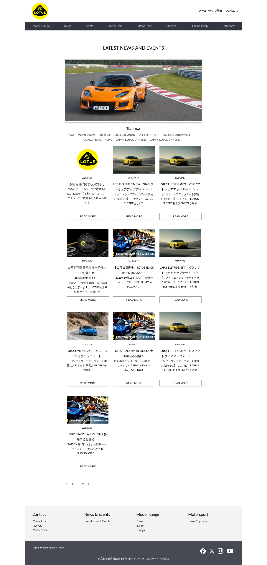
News (67, 25)
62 (82, 484)
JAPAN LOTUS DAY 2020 (131, 139)
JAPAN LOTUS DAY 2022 (165, 139)
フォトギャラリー (148, 134)
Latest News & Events (97, 521)
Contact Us (39, 521)
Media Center (41, 530)
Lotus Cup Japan (124, 134)
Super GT (104, 134)
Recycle (37, 525)
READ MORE (88, 216)
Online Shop (200, 25)
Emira (140, 521)
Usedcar (172, 25)
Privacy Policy (56, 547)
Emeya (141, 530)
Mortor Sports (86, 134)
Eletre (140, 525)
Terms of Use (40, 547)
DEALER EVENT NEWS (98, 139)
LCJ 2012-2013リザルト (177, 134)
